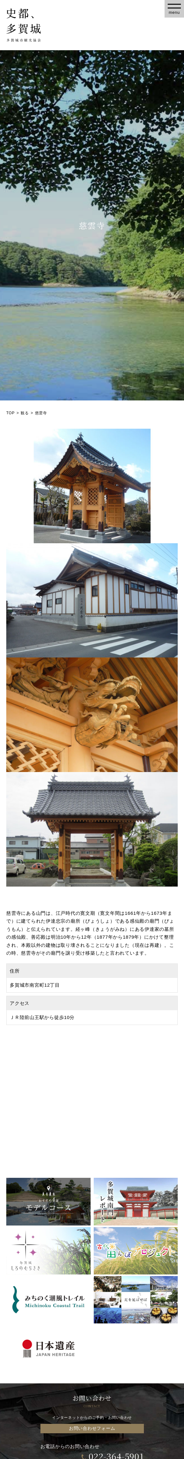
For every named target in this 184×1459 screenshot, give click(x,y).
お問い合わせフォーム (92, 1428)
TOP (10, 413)
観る (25, 413)
